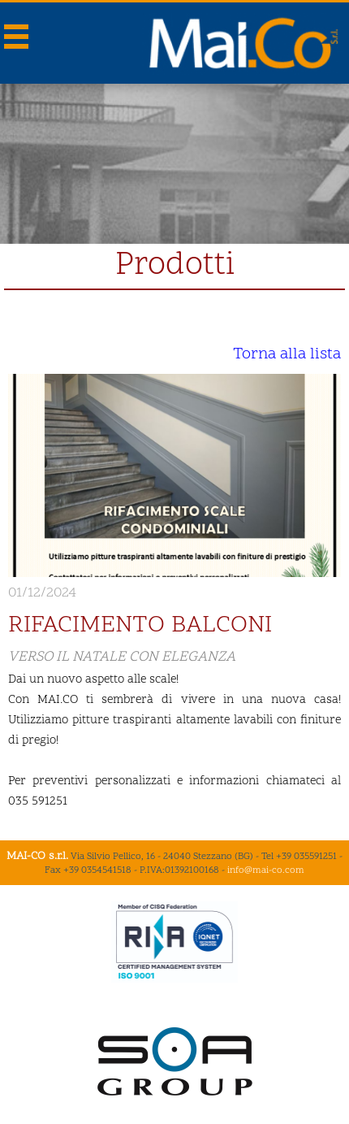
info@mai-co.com (265, 870)
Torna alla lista (287, 354)
